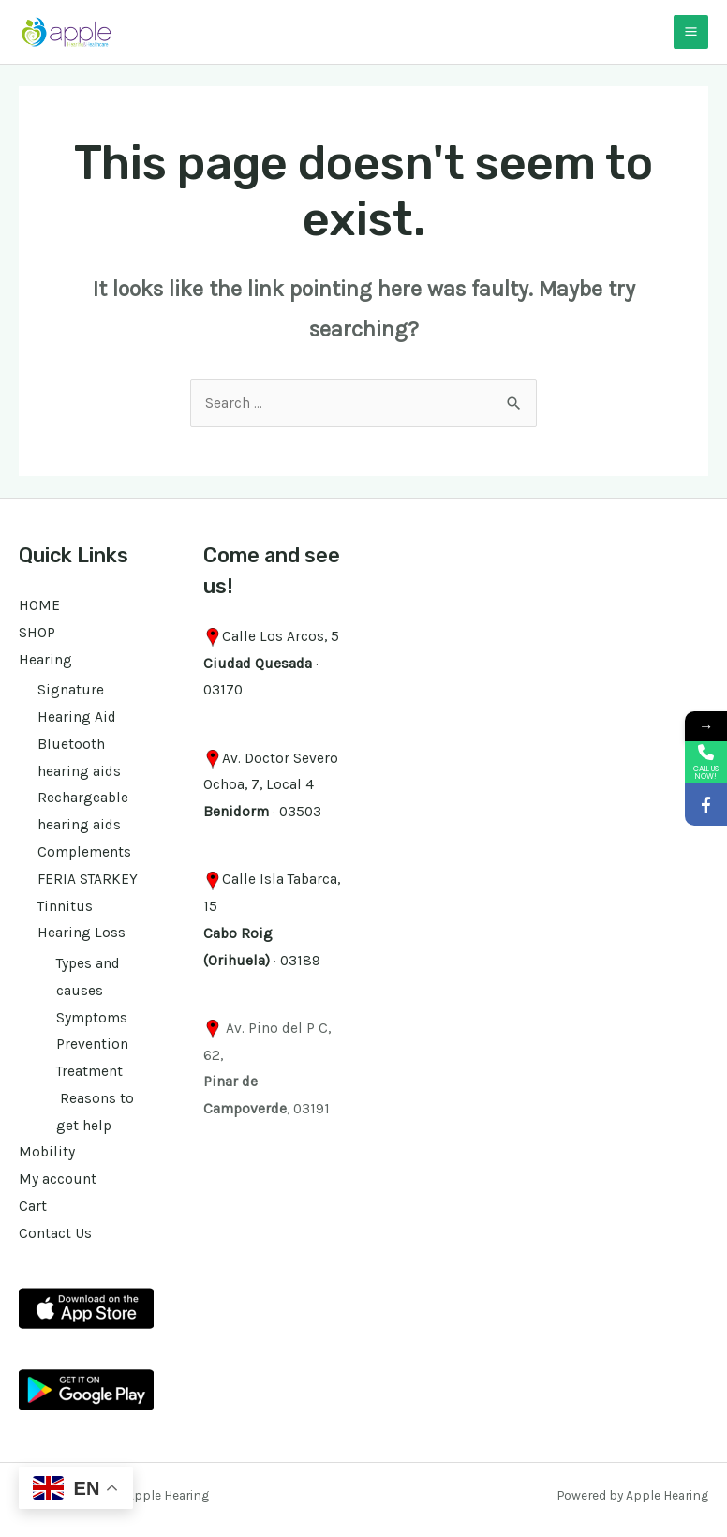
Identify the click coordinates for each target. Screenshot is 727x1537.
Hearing (45, 659)
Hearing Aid (76, 717)
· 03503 (262, 811)
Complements (84, 851)
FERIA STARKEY (87, 879)
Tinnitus (65, 906)
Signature (70, 689)
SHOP (37, 632)
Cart (33, 1206)
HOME (39, 605)
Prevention (92, 1044)
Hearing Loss (81, 932)
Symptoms (91, 1017)
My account (57, 1179)
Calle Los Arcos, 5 (280, 636)
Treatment (89, 1071)
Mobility (47, 1151)
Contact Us (55, 1233)
